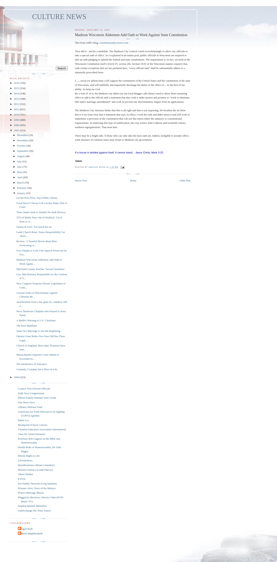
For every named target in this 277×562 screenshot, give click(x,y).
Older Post (185, 180)
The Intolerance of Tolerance (31, 364)
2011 (17, 109)
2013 (17, 98)
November (23, 140)
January (21, 193)
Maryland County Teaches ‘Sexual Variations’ (40, 269)
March (21, 182)
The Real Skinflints (26, 325)
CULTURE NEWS (59, 17)
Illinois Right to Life (29, 455)
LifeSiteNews (25, 460)
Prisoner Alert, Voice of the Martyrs (37, 488)
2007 (17, 130)
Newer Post (81, 180)
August (21, 156)
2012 (17, 104)
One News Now (26, 402)
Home (133, 180)
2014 (17, 93)
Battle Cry (23, 420)
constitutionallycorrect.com (113, 42)
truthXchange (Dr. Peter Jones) (34, 510)
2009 (17, 119)
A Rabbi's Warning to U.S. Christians (36, 320)
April (20, 177)
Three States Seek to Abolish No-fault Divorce (41, 212)
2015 (17, 88)
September (23, 150)
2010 (17, 114)
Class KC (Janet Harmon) (31, 434)
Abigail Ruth (26, 528)
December (23, 135)
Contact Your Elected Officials (34, 388)
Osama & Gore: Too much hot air (34, 226)
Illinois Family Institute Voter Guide (37, 397)
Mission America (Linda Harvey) (35, 469)
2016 (17, 82)
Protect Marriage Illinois (31, 492)
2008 (17, 125)
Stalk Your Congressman (31, 393)
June (20, 166)
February (22, 187)
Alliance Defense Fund (30, 407)
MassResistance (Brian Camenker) (36, 465)
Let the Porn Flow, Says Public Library (37, 197)
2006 (17, 377)
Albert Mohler (25, 474)
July (19, 161)
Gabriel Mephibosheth (31, 533)
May (20, 172)
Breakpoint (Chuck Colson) (32, 424)
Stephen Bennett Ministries (32, 505)
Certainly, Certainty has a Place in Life (36, 369)
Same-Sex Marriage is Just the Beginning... (39, 330)
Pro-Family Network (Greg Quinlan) (37, 483)
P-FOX (22, 478)
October (21, 145)
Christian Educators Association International (42, 429)
